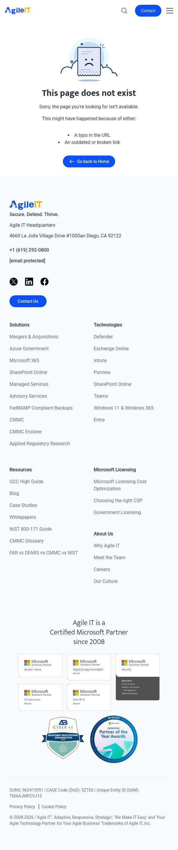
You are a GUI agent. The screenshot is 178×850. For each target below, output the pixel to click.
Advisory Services (28, 396)
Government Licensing (117, 512)
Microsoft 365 (24, 360)
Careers (102, 569)
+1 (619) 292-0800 (29, 250)
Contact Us (28, 301)
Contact (148, 10)
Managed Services (28, 384)
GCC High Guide (26, 481)
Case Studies (23, 505)
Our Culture (105, 581)
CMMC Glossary (26, 541)
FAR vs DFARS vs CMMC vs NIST (43, 553)
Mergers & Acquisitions (33, 337)
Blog (14, 493)
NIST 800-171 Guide (30, 529)
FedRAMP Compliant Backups (41, 408)
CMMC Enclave (25, 431)
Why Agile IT (107, 545)
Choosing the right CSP (118, 500)
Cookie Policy (54, 806)
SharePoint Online (28, 372)
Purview (102, 372)
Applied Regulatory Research (39, 443)
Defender (103, 337)
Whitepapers (22, 517)
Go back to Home (89, 161)
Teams (101, 396)
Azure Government (29, 348)
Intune (100, 360)
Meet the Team (109, 557)
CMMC (16, 420)
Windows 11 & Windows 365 (124, 408)
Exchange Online (111, 348)
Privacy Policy (22, 806)
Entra (99, 420)
